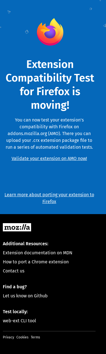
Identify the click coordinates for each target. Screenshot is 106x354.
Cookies (22, 337)
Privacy (8, 337)
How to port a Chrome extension (36, 262)
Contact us (13, 271)
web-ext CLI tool (19, 320)
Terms (35, 337)
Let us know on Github (25, 295)
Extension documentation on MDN (37, 252)
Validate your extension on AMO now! (49, 158)
